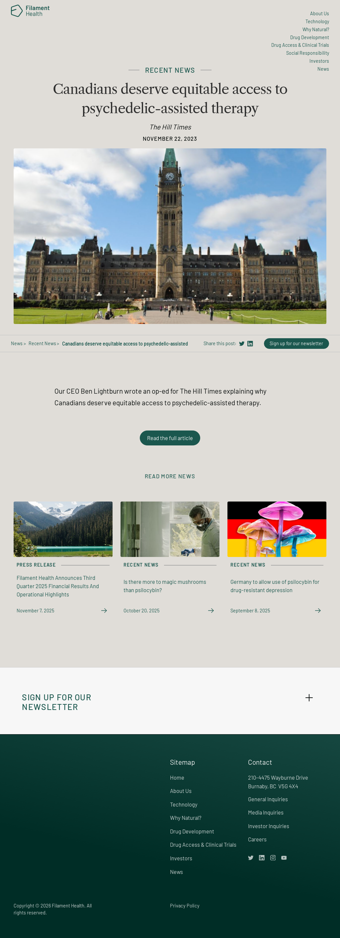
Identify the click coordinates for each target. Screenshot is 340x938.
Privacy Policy (185, 905)
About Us (181, 790)
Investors (181, 858)
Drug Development (192, 831)
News (176, 871)
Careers (257, 839)
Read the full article (170, 437)
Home (177, 777)
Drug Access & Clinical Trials (203, 844)
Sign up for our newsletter (296, 343)
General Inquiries (268, 799)
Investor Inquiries (268, 825)
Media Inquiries (266, 812)
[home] (30, 11)
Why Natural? (186, 817)
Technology (184, 804)
